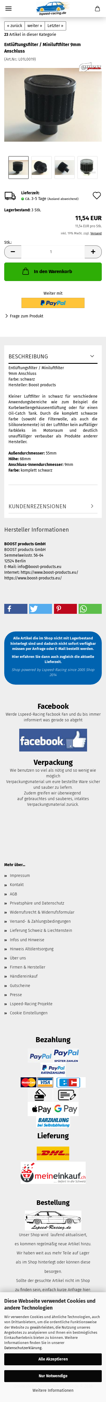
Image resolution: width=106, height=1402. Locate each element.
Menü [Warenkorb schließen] (8, 8)
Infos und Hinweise (27, 940)
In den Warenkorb (46, 271)
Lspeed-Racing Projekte (31, 1004)
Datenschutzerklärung (23, 1348)
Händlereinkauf (24, 976)
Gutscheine (20, 985)
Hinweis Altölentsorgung (31, 949)
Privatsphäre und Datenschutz (37, 903)
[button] (12, 251)
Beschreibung (28, 356)
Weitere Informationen (53, 1390)
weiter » (34, 25)
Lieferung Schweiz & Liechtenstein (41, 930)
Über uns (18, 958)
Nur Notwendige (53, 1376)
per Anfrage (36, 649)
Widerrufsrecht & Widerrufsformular (42, 912)
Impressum (20, 875)
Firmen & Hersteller (27, 967)
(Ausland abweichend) (63, 199)
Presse (16, 994)
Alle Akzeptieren (53, 1359)
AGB (13, 894)
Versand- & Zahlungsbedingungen (40, 921)
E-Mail (60, 649)
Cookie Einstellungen (28, 1013)
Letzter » (55, 25)
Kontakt (17, 884)
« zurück (14, 25)
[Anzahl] (53, 251)
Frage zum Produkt (26, 316)
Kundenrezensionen (37, 506)
